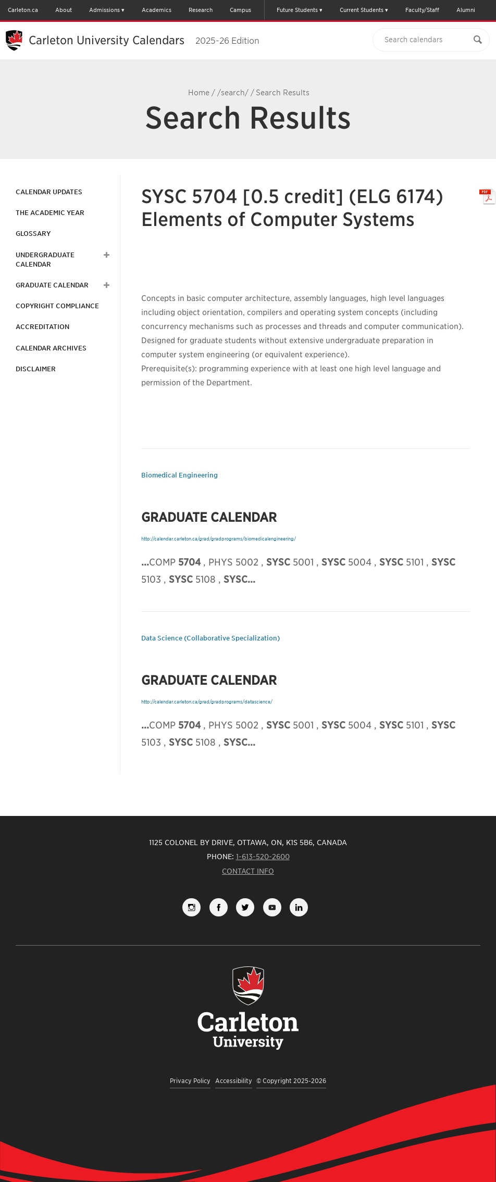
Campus (240, 10)
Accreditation (42, 327)
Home (198, 92)
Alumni (465, 10)
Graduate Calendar (52, 285)
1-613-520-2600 (263, 856)
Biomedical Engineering (179, 475)
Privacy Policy (190, 1081)
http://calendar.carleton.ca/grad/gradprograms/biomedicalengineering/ (218, 539)
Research (201, 10)
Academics (156, 10)
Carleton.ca (23, 10)
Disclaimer (36, 369)
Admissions (104, 10)
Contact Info (248, 871)
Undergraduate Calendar (45, 259)
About (63, 10)
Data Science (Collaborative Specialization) (210, 638)
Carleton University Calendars (144, 40)
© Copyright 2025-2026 (291, 1081)
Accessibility (233, 1081)
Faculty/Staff (422, 10)
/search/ (233, 92)
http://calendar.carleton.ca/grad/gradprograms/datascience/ (206, 702)
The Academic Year (50, 213)
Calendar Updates (49, 192)
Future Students (297, 10)
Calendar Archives (51, 348)
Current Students (361, 10)
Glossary (33, 233)
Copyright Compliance (57, 306)
